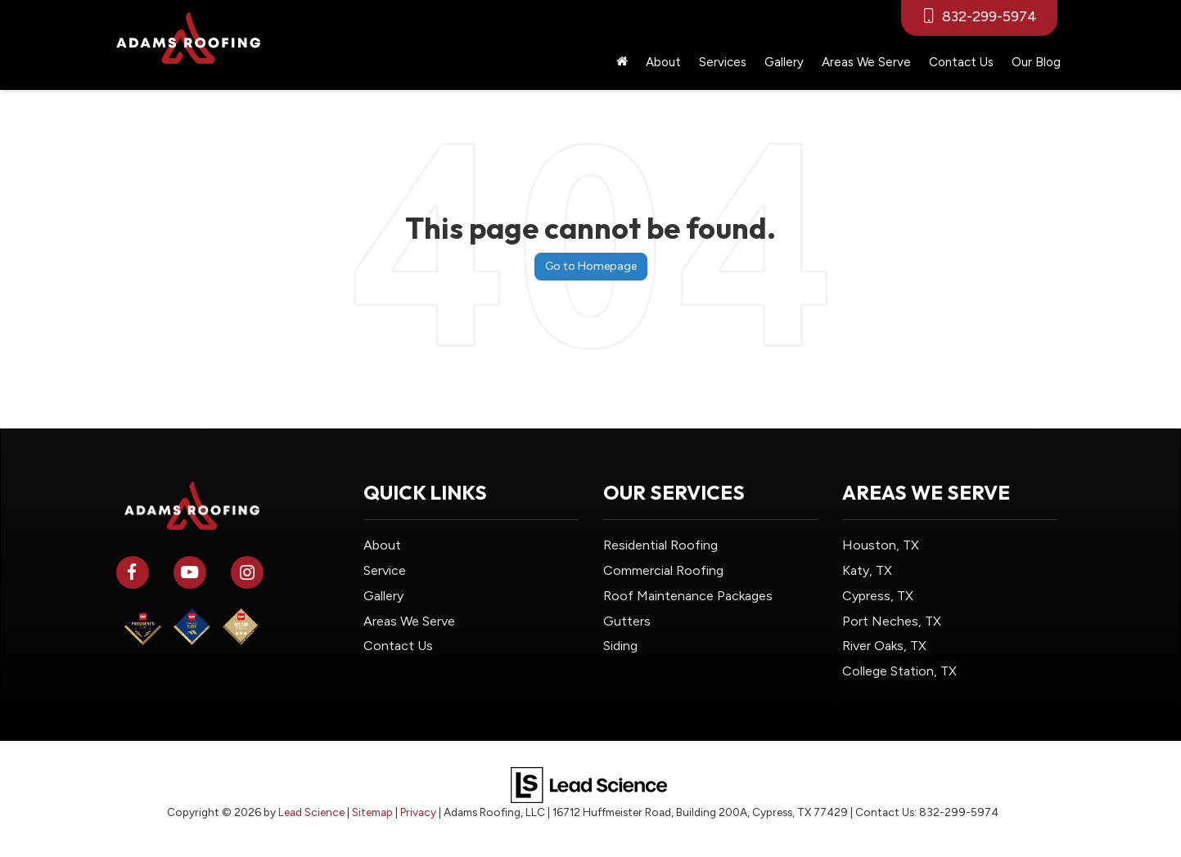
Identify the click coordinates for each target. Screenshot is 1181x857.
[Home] (622, 62)
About (382, 545)
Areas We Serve (866, 62)
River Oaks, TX (884, 645)
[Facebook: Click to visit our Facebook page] (132, 570)
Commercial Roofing (663, 570)
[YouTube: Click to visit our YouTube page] (190, 570)
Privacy (418, 812)
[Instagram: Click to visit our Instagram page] (247, 570)
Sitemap (372, 812)
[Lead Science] (589, 784)
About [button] (663, 62)
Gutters (627, 621)
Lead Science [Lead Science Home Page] (311, 812)
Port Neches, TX (891, 621)
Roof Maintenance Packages (688, 595)
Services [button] (722, 62)
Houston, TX (880, 545)
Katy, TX (867, 570)
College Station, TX (899, 671)
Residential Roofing (660, 545)
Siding (620, 645)
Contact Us (961, 62)
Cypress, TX (877, 595)
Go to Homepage (591, 266)
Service (384, 570)
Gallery (784, 62)
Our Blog (1036, 62)
